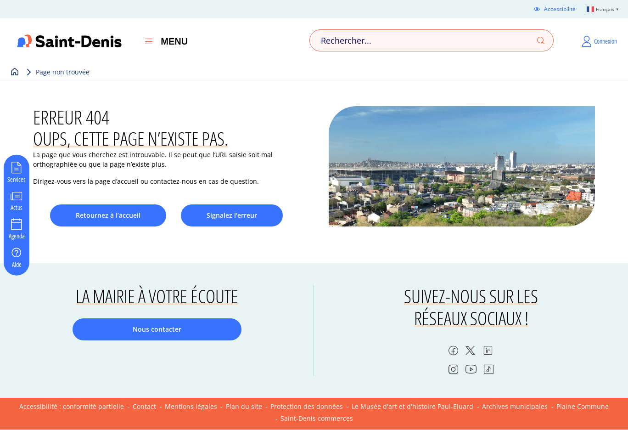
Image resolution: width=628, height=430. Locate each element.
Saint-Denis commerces (316, 418)
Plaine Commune (582, 406)
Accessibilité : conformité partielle (71, 406)
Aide (17, 264)
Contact (144, 406)
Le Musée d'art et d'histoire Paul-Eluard (412, 406)
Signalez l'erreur (232, 215)
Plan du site (244, 406)
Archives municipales (515, 406)
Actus (16, 207)
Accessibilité (560, 9)
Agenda (17, 236)
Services (16, 179)
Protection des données (306, 406)
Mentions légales (191, 406)
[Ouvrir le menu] (148, 41)
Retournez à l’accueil (108, 215)
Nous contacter (157, 329)
